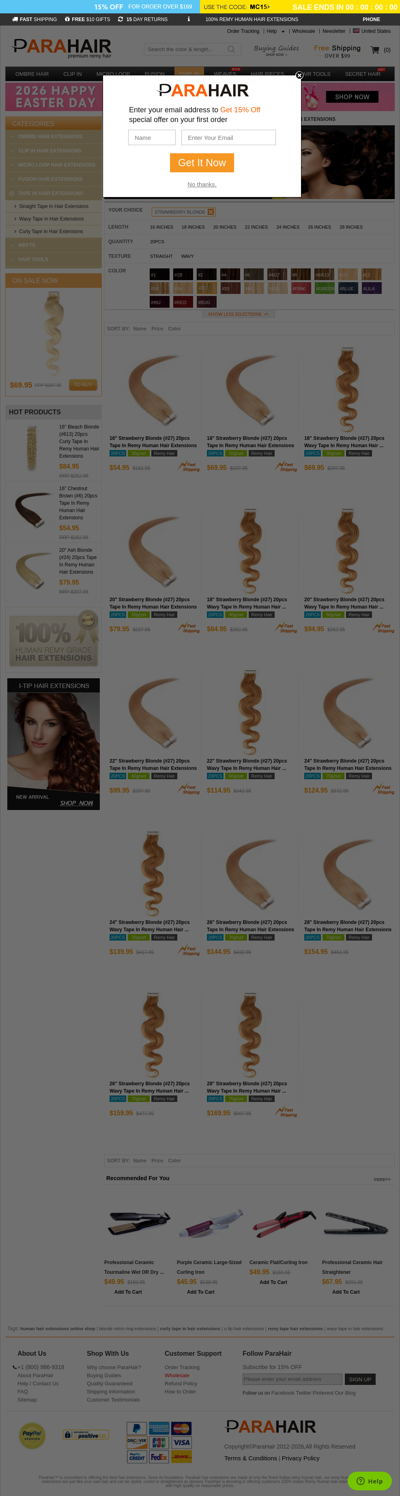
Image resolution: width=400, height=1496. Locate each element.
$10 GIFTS (87, 19)
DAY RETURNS (143, 19)
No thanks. (202, 184)
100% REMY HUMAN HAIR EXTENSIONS (252, 19)
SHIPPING (34, 19)
